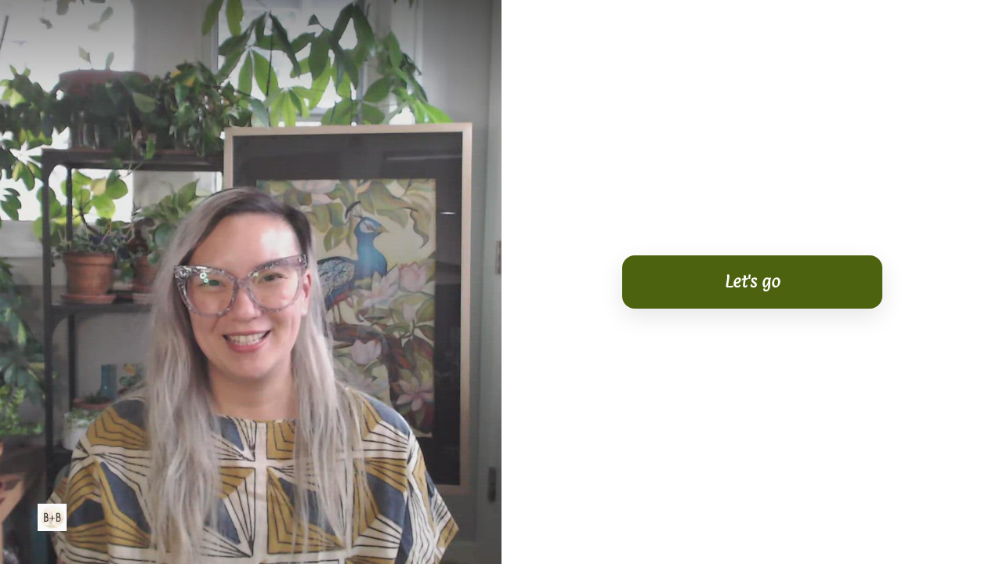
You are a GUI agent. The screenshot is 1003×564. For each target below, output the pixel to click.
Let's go (752, 281)
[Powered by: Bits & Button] (52, 517)
